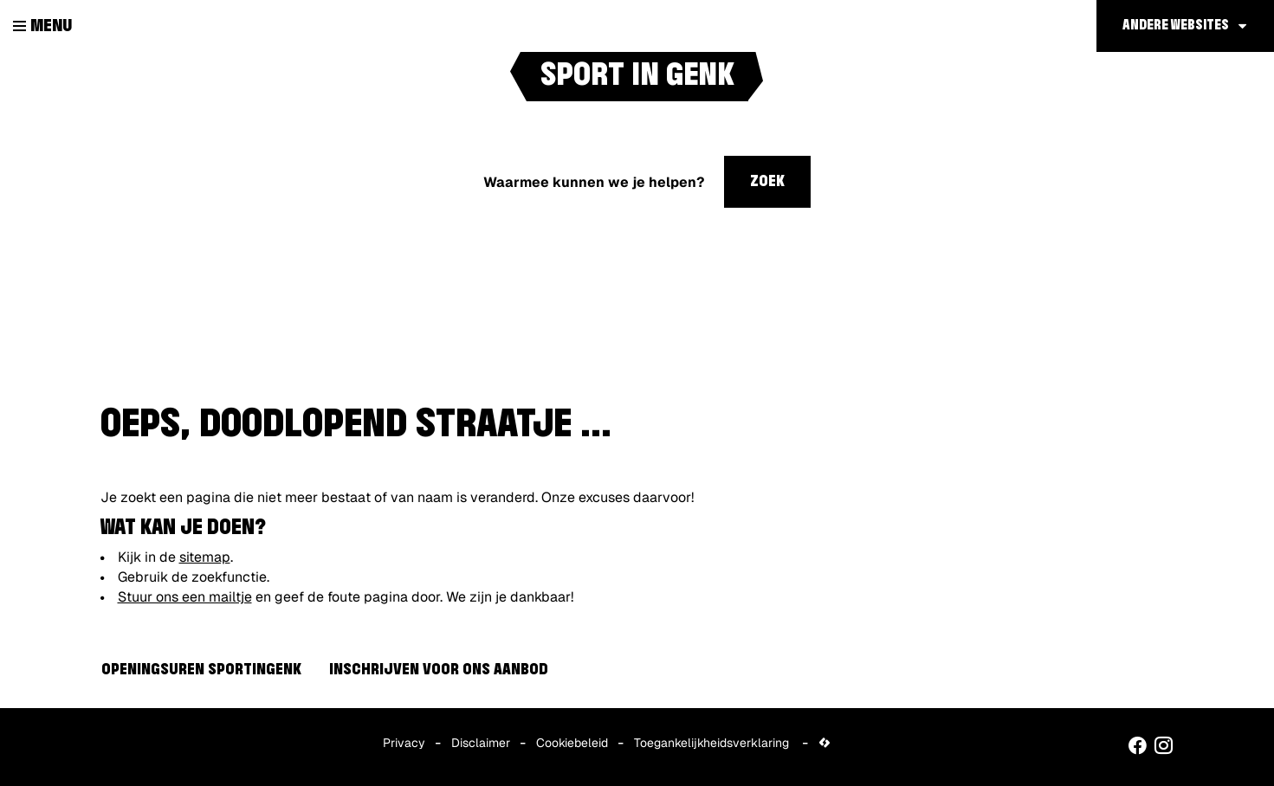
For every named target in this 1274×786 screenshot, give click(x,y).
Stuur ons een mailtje (185, 597)
